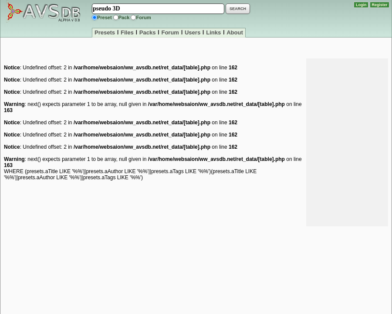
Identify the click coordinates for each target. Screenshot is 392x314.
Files (127, 32)
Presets (105, 32)
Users (192, 32)
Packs (147, 32)
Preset (104, 17)
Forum (143, 17)
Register (380, 5)
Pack (124, 17)
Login (361, 5)
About (234, 32)
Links (213, 32)
